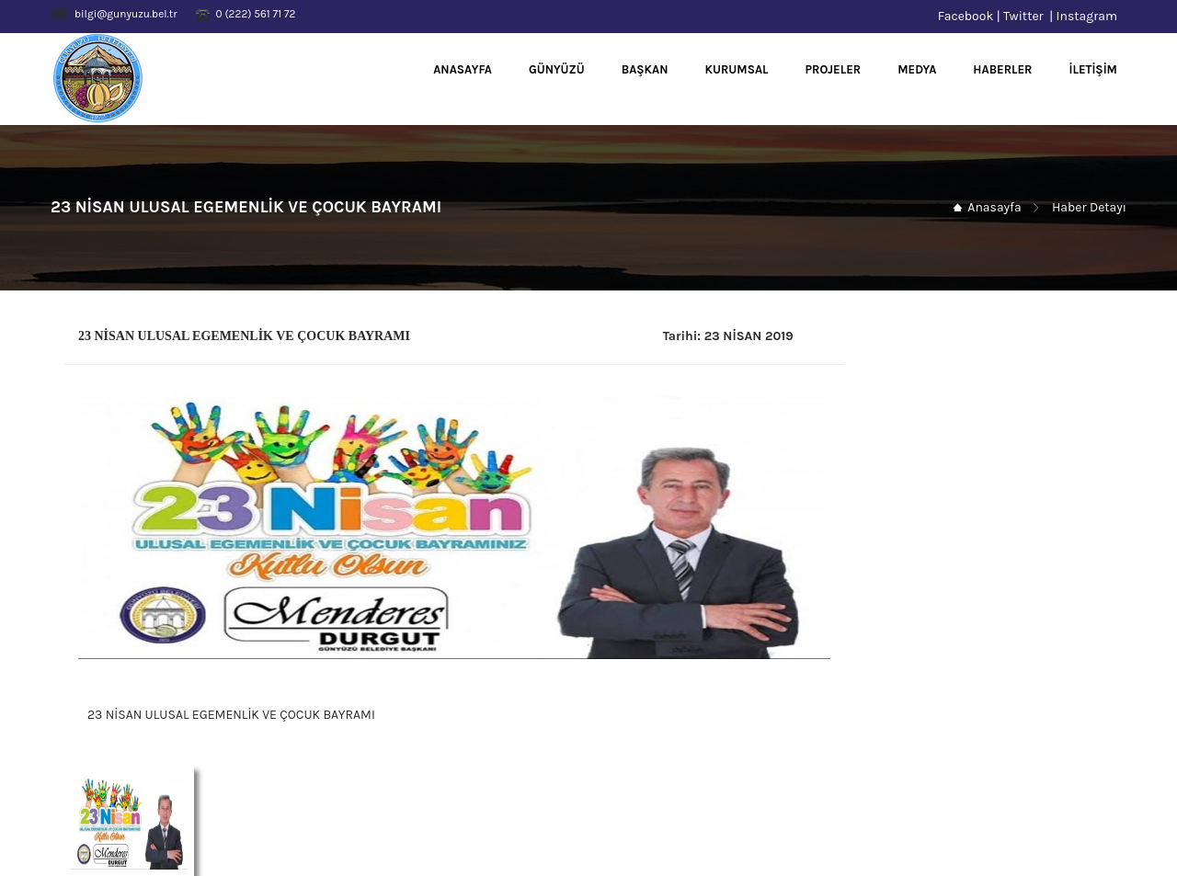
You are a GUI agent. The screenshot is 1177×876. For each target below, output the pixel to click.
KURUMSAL (737, 69)
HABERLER (1002, 69)
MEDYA (916, 69)
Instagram (1091, 16)
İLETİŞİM (1093, 69)
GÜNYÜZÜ (557, 69)
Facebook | (970, 16)
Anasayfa (994, 207)
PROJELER (834, 69)
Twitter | (1030, 16)
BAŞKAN (645, 69)
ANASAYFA (462, 69)
